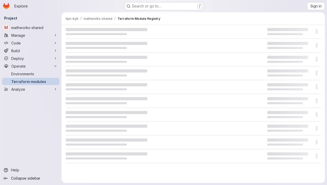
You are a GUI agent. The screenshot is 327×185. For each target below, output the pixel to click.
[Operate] (31, 66)
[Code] (31, 43)
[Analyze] (31, 89)
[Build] (31, 50)
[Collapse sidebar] (31, 178)
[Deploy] (31, 58)
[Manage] (31, 35)
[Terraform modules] (31, 81)
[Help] (31, 170)
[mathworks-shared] (31, 27)
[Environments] (31, 73)
